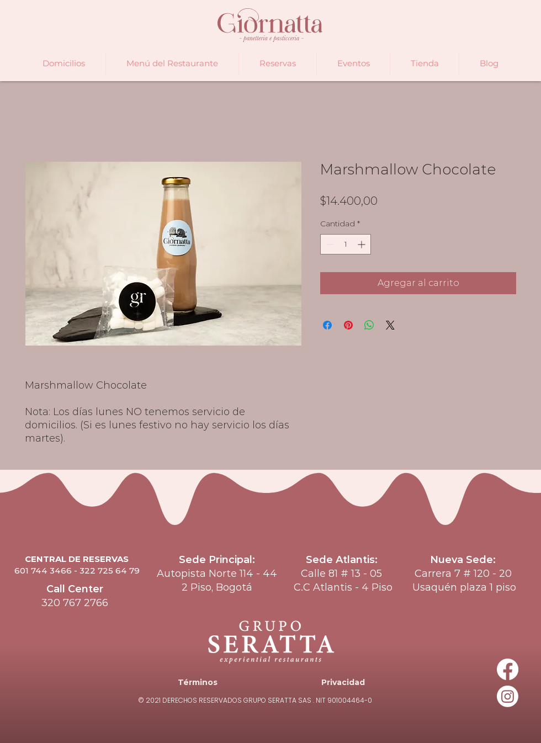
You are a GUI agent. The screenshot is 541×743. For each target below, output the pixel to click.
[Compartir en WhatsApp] (369, 325)
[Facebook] (507, 669)
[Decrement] (329, 244)
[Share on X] (390, 325)
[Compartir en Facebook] (327, 325)
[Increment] (362, 244)
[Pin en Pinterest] (348, 325)
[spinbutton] (346, 244)
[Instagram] (507, 696)
